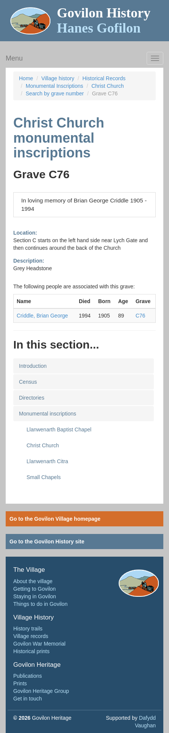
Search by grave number (55, 93)
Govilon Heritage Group (41, 691)
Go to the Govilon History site (46, 541)
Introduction (33, 366)
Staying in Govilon (34, 596)
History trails (27, 629)
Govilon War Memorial (39, 644)
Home (26, 78)
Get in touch (27, 699)
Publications (27, 676)
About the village (33, 581)
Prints (20, 683)
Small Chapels (44, 477)
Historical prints (31, 651)
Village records (30, 636)
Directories (31, 398)
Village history (57, 78)
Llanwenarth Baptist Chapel (59, 429)
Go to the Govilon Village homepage (54, 519)
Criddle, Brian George (42, 316)
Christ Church (107, 86)
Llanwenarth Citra (47, 461)
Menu (14, 58)
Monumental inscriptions (47, 414)
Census (28, 382)
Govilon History (103, 20)
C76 (141, 316)
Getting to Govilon (34, 589)
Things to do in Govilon (40, 604)
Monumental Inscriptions (54, 86)
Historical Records (104, 78)
